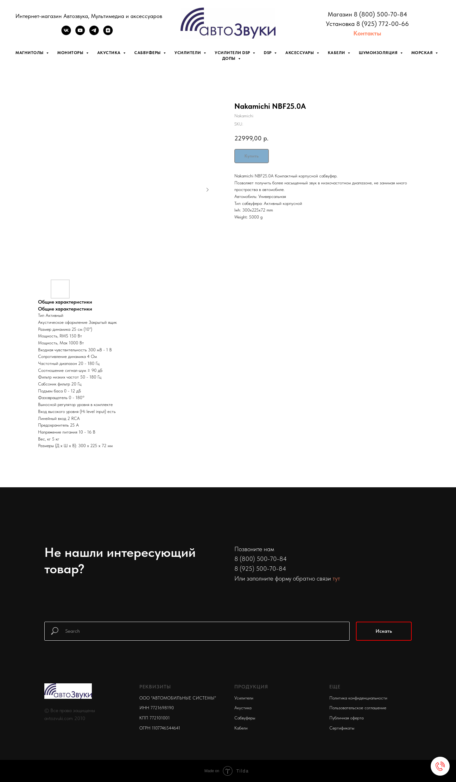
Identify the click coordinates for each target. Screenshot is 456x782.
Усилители (188, 52)
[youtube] (80, 33)
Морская (422, 52)
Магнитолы (30, 52)
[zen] (108, 33)
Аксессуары (300, 52)
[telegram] (94, 33)
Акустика (109, 52)
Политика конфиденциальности (358, 697)
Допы (229, 58)
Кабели (337, 52)
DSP (268, 52)
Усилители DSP (233, 52)
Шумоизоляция (379, 52)
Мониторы (71, 52)
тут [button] (336, 578)
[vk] (66, 33)
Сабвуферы (148, 52)
